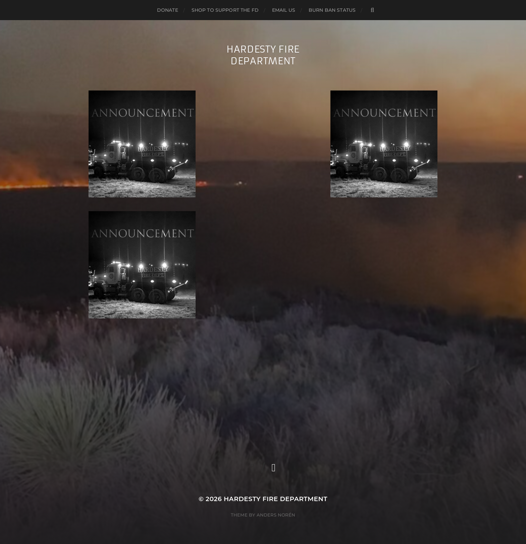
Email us (283, 10)
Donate (167, 10)
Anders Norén (276, 515)
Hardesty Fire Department (263, 55)
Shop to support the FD (225, 10)
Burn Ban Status (332, 10)
